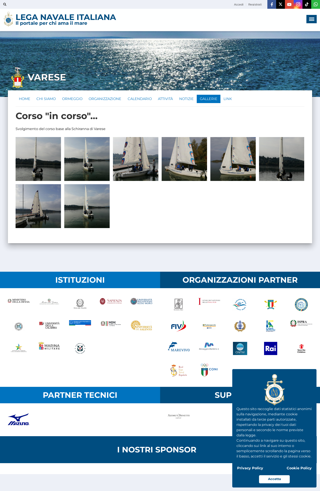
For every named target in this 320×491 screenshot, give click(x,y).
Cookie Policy (299, 468)
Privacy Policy (250, 468)
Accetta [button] (274, 479)
